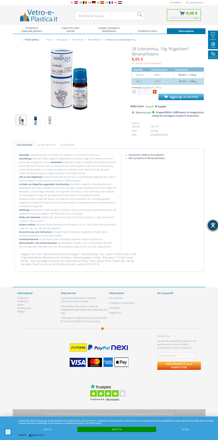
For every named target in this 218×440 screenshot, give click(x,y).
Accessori (67, 145)
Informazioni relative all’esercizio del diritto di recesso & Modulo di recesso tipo (84, 319)
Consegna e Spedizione (121, 303)
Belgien (21, 311)
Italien (20, 304)
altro (185, 429)
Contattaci (114, 307)
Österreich (23, 298)
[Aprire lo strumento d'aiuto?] (213, 225)
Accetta (117, 429)
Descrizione (25, 145)
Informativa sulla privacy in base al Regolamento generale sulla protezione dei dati (84, 310)
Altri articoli (46, 145)
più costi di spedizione (150, 63)
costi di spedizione (78, 414)
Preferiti (175, 2)
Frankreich (23, 301)
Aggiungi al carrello (181, 97)
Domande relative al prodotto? (145, 154)
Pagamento (115, 312)
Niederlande (24, 308)
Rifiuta (48, 429)
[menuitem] (19, 2)
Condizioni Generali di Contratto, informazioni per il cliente (78, 299)
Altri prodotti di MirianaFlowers (145, 158)
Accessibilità (116, 298)
